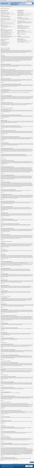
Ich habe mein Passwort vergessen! (4, 15)
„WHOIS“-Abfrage (24, 449)
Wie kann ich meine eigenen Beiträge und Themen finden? (23, 28)
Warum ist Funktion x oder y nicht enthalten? (22, 40)
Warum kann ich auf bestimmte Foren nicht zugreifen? (6, 33)
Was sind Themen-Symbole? (4, 45)
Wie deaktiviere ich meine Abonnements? (21, 34)
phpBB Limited (29, 132)
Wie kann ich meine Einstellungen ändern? (5, 19)
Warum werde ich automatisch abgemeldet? (5, 16)
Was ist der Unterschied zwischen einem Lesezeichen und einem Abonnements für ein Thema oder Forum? (24, 31)
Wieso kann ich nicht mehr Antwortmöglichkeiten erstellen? (7, 32)
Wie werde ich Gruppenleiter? (20, 13)
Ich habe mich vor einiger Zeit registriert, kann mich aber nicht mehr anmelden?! (8, 14)
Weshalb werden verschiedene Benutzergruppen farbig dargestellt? (24, 14)
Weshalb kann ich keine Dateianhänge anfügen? (6, 34)
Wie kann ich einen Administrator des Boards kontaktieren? (23, 42)
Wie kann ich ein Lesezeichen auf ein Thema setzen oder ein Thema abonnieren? (24, 32)
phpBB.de (2, 133)
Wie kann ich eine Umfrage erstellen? (5, 31)
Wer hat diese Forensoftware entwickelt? (21, 39)
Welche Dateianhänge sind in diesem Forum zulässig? (23, 36)
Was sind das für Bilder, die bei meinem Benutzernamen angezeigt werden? (8, 24)
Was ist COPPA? (2, 11)
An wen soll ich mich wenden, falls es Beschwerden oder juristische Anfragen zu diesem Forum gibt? (24, 41)
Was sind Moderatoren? (19, 11)
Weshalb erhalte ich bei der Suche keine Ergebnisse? (23, 26)
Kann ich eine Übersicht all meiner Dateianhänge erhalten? (23, 37)
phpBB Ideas (3, 444)
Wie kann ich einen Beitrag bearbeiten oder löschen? (6, 30)
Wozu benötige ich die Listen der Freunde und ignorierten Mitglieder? (24, 21)
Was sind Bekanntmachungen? (4, 43)
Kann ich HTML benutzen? (3, 40)
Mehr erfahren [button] (11, 466)
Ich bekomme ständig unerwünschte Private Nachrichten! (23, 18)
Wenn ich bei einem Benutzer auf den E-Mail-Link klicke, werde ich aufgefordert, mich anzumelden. (8, 27)
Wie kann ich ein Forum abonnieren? (21, 33)
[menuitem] (5, 0)
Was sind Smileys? (3, 41)
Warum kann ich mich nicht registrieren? (5, 12)
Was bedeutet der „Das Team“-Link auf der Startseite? (23, 15)
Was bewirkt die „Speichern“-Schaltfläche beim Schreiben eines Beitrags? (9, 36)
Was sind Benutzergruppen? (20, 12)
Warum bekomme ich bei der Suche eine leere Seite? (23, 27)
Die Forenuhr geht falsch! (3, 21)
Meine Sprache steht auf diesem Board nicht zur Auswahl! (7, 23)
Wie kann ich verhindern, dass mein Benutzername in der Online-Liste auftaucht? (8, 20)
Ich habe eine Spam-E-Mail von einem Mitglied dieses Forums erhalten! (25, 19)
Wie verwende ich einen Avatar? (4, 25)
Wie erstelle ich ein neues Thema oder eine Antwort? (6, 29)
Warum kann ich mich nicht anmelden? (5, 13)
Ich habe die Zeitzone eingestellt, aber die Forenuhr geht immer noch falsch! (8, 22)
